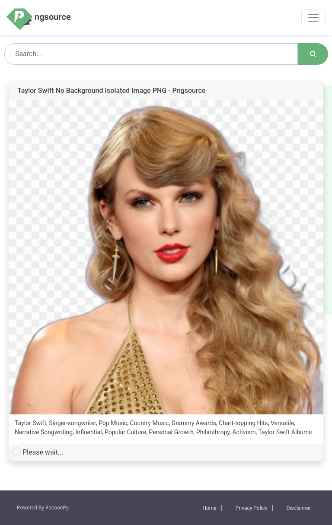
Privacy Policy (252, 508)
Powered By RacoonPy (43, 508)
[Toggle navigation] (313, 17)
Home (209, 508)
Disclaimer (298, 508)
